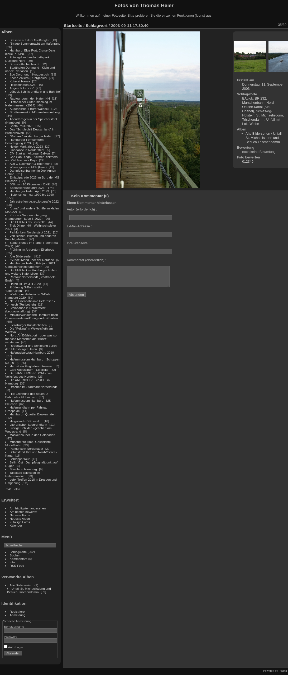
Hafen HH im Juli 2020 (25, 283)
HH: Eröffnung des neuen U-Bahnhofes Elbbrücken (27, 395)
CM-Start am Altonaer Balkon (30, 153)
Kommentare (18, 558)
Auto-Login (13, 647)
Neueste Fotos (20, 515)
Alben (7, 32)
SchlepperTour (20, 459)
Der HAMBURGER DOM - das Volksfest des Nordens (28, 374)
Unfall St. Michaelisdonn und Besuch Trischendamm (29, 590)
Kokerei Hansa (20, 81)
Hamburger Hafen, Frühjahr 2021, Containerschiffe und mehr (30, 264)
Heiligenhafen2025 (23, 84)
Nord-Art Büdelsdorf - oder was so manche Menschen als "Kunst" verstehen (31, 339)
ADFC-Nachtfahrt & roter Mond (31, 163)
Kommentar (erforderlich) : (86, 260)
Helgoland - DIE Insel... (26, 421)
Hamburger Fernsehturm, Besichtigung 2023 (25, 141)
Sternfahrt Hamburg (23, 469)
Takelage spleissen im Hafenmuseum (22, 474)
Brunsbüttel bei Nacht (25, 64)
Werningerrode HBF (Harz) (28, 167)
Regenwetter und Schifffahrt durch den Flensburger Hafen (31, 347)
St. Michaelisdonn (269, 115)
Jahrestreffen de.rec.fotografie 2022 (34, 201)
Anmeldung (18, 615)
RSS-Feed (17, 565)
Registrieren (18, 611)
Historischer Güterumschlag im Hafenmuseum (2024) (28, 103)
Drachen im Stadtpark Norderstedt (33, 386)
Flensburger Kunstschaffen (28, 325)
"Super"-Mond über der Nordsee (32, 259)
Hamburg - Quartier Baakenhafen (33, 414)
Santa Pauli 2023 (21, 126)
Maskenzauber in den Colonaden (32, 435)
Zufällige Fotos (20, 522)
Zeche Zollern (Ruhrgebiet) (28, 77)
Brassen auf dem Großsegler (30, 40)
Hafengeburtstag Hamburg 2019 (32, 352)
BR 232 (260, 98)
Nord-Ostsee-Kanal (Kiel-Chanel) (258, 107)
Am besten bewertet (23, 511)
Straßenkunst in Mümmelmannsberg (35, 112)
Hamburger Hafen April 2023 (29, 191)
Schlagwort (97, 25)
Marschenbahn (253, 103)
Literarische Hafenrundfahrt (28, 424)
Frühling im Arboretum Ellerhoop (32, 249)
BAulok (247, 98)
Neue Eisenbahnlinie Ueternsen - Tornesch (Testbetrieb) (30, 302)
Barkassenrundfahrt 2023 (27, 187)
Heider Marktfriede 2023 (26, 146)
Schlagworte (18, 552)
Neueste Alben (20, 518)
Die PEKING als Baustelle (27, 222)
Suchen (15, 555)
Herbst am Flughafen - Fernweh (32, 366)
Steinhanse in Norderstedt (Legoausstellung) (25, 309)
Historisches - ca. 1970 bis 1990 (32, 194)
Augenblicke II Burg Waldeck (29, 108)
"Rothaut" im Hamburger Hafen (31, 136)
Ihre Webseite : (78, 243)
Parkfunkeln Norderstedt (26, 448)
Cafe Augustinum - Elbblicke (29, 369)
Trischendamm (253, 119)
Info (12, 562)
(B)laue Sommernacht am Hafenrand (35, 43)
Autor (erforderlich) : (82, 209)
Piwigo (283, 670)
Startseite (73, 25)
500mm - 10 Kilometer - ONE (30, 184)
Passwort (10, 636)
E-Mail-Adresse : (79, 226)
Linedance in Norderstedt (27, 150)
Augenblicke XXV (22, 88)
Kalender (16, 525)
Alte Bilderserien (21, 256)
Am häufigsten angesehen (28, 508)
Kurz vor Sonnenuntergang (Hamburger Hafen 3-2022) (26, 216)
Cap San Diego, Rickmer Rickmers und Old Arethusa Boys (31, 158)
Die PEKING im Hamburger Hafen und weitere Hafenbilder (31, 271)
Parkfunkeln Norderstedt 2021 (30, 232)
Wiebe (254, 124)
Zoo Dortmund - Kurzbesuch (29, 74)
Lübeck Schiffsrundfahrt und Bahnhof (35, 91)
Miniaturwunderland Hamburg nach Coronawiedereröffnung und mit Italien (31, 316)
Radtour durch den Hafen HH (30, 98)
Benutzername (14, 626)
